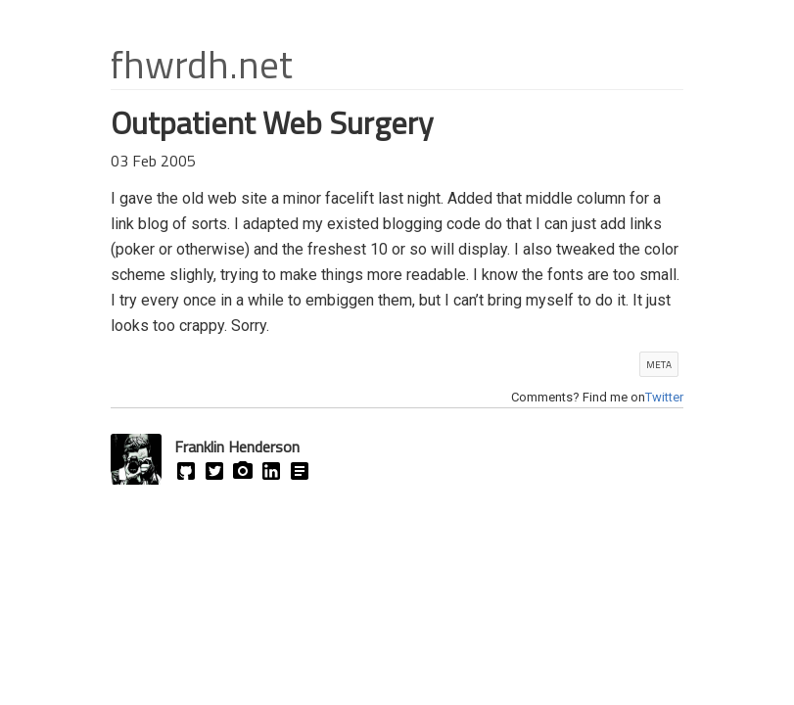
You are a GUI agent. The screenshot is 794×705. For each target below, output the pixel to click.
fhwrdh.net (202, 63)
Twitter (664, 397)
